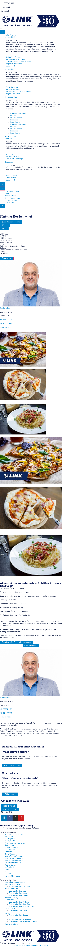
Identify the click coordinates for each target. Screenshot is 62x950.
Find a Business (10, 35)
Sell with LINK (10, 37)
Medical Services (11, 865)
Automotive (9, 836)
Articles (13, 115)
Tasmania (8, 913)
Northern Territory (11, 898)
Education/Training (11, 847)
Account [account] (6, 7)
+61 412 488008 (6, 323)
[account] (1, 7)
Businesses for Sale (12, 191)
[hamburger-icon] (2, 32)
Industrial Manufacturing (14, 858)
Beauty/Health (10, 841)
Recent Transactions (12, 198)
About (7, 194)
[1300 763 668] (1, 3)
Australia (4, 11)
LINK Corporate (10, 136)
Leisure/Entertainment (13, 863)
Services (8, 874)
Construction (9, 845)
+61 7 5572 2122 (6, 320)
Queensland (9, 900)
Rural (6, 872)
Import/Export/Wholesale (14, 856)
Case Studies (15, 122)
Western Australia (11, 924)
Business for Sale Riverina (18, 895)
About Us (8, 139)
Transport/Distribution (13, 876)
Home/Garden (10, 854)
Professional (9, 867)
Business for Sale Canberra (19, 887)
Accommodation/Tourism (14, 834)
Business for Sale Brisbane (19, 902)
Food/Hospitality (11, 850)
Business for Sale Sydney (18, 893)
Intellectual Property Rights (15, 861)
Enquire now (6, 258)
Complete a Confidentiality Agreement (16, 642)
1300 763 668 (8, 3)
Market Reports (16, 118)
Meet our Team (10, 196)
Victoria (7, 917)
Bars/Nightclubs (10, 839)
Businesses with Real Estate (15, 843)
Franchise (8, 852)
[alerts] (1, 828)
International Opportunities (15, 882)
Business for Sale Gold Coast (20, 904)
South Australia (10, 909)
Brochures (14, 120)
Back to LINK (9, 202)
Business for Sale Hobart (18, 915)
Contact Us (9, 162)
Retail (7, 869)
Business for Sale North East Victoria (23, 922)
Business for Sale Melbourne (20, 920)
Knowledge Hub (11, 97)
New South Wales (11, 889)
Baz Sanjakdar (5, 308)
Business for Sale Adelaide (19, 911)
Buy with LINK (10, 69)
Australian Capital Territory (14, 884)
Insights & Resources (18, 113)
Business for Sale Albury (18, 891)
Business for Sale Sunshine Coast (21, 906)
